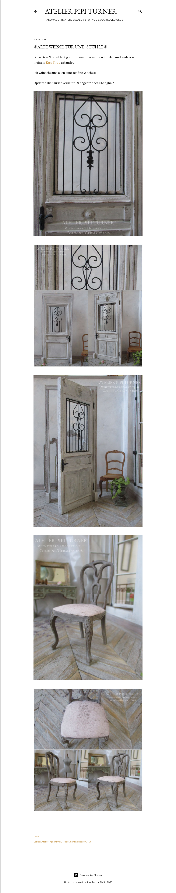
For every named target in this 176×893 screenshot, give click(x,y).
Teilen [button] (36, 836)
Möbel (65, 841)
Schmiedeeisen (78, 841)
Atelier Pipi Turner (51, 841)
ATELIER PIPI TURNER (81, 11)
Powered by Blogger (88, 875)
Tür (89, 841)
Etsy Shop (53, 62)
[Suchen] (140, 10)
